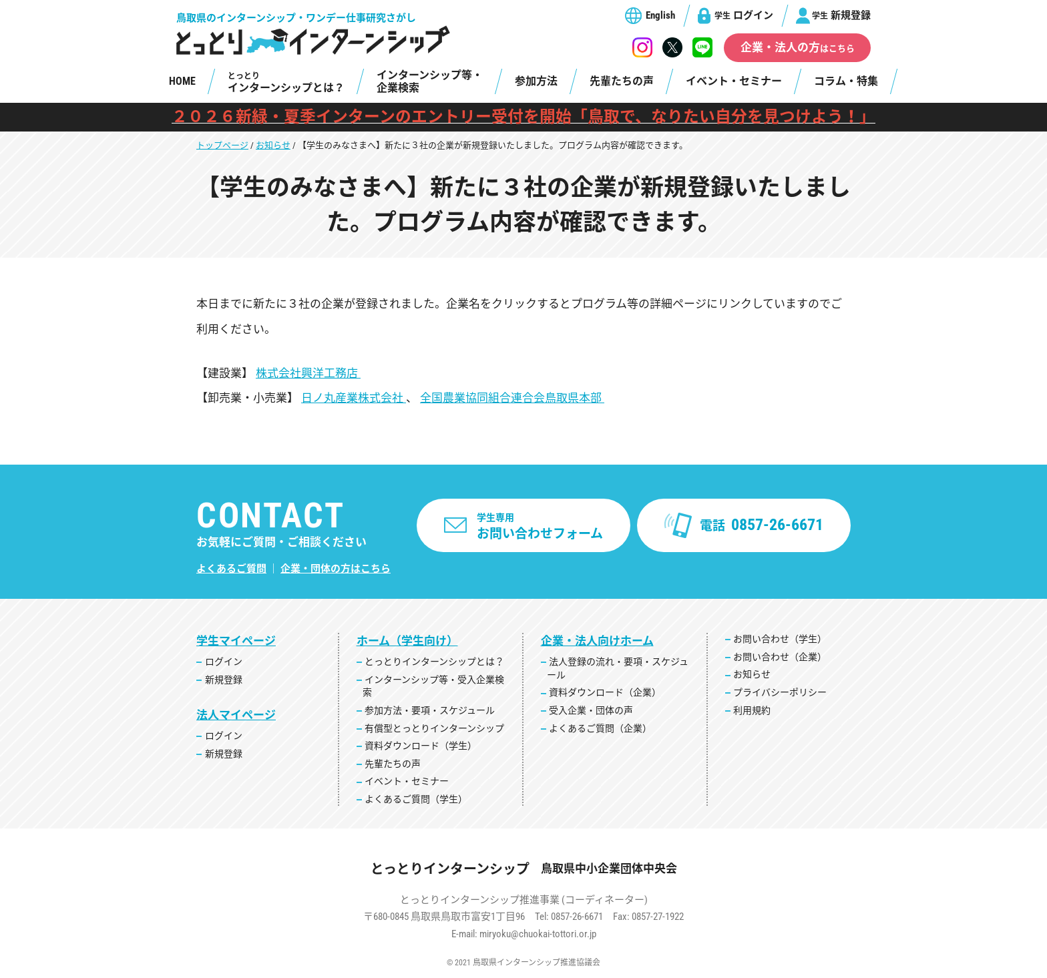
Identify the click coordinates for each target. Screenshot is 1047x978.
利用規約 (752, 710)
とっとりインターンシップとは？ (434, 661)
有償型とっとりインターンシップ (434, 728)
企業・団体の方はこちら (335, 569)
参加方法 (536, 81)
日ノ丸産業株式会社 (353, 398)
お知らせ (273, 145)
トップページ (222, 145)
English (660, 15)
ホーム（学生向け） (407, 641)
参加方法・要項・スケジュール (430, 710)
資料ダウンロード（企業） (605, 692)
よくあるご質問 (231, 569)
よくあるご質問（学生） (416, 799)
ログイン (743, 15)
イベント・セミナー (734, 81)
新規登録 (841, 15)
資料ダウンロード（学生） (421, 745)
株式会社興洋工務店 (308, 373)
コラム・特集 (846, 81)
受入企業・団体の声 (591, 710)
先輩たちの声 (622, 81)
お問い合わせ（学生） (780, 639)
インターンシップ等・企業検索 (430, 81)
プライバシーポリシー (780, 692)
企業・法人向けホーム (597, 641)
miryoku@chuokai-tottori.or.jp (537, 934)
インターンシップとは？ (286, 82)
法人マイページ (236, 715)
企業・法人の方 (798, 47)
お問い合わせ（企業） (780, 657)
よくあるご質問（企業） (600, 728)
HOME (182, 81)
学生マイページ (236, 641)
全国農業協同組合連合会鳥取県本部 (512, 398)
